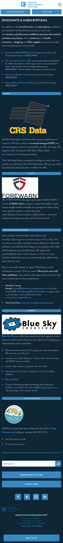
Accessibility (37, 526)
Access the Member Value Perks (19, 74)
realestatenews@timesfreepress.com (37, 302)
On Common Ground (14, 60)
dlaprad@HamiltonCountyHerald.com (29, 288)
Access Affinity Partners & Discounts (21, 82)
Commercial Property (15, 12)
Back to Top (31, 538)
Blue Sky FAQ (11, 379)
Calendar (10, 154)
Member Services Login (31, 475)
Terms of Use (26, 526)
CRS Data (15, 143)
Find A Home (47, 12)
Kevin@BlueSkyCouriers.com (43, 387)
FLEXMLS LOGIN (31, 484)
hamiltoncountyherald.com (19, 297)
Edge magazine (18, 239)
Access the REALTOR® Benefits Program (23, 52)
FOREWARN (13, 199)
